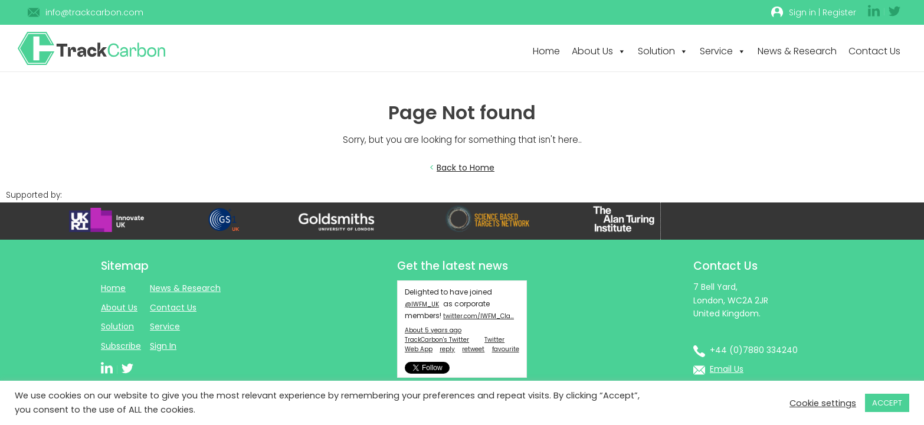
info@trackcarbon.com (94, 12)
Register (839, 12)
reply (447, 349)
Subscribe (121, 346)
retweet (473, 349)
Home (546, 51)
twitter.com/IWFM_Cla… (478, 316)
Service (723, 51)
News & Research (797, 51)
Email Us (726, 369)
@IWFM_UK (422, 304)
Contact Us (874, 51)
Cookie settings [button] (822, 403)
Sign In (163, 346)
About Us (599, 51)
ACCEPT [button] (887, 402)
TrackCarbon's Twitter (437, 339)
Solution (663, 51)
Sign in (802, 12)
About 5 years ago (433, 330)
